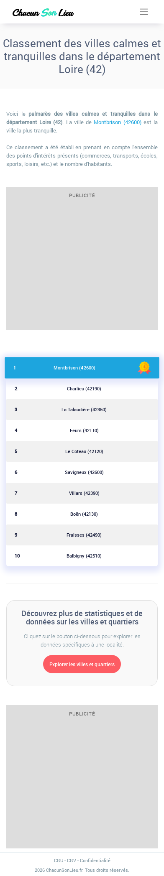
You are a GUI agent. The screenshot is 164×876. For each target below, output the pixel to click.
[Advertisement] (82, 267)
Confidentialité (95, 860)
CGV (71, 860)
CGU (58, 860)
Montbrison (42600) (117, 122)
